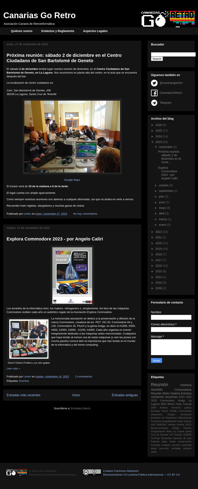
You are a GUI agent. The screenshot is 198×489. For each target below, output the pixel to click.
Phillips (175, 428)
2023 (159, 142)
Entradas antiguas (125, 395)
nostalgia (176, 448)
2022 (159, 231)
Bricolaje (155, 411)
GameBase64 (169, 421)
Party (179, 404)
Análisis (164, 407)
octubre (164, 185)
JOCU (188, 424)
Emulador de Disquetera (164, 417)
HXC (153, 424)
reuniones (171, 397)
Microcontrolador (159, 428)
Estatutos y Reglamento (57, 31)
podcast (187, 448)
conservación (184, 441)
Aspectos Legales (95, 31)
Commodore (185, 411)
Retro (166, 393)
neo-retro (164, 448)
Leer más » (13, 368)
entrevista (186, 445)
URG (188, 397)
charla (172, 441)
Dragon (171, 414)
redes (154, 452)
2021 (159, 237)
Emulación (186, 414)
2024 (159, 136)
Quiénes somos (21, 31)
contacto (165, 445)
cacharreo (157, 397)
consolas (155, 445)
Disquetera (156, 414)
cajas (164, 441)
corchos (176, 445)
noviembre (166, 147)
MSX (163, 404)
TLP (171, 434)
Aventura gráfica (181, 407)
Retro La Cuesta (175, 431)
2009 (159, 288)
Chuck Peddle (169, 411)
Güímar (187, 421)
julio (162, 196)
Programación (158, 431)
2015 (159, 271)
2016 (159, 265)
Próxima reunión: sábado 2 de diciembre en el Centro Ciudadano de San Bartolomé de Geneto (64, 58)
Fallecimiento (184, 417)
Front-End (156, 421)
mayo (163, 207)
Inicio (76, 395)
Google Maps (72, 179)
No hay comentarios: (86, 213)
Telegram (166, 102)
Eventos (24, 380)
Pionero (187, 428)
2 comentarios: (84, 376)
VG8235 (187, 434)
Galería (175, 393)
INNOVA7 (162, 424)
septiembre (166, 191)
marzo (163, 219)
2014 (159, 277)
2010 (159, 282)
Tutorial (187, 404)
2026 (159, 125)
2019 (159, 248)
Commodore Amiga (172, 400)
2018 (159, 254)
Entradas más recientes (23, 395)
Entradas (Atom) (81, 408)
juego (154, 448)
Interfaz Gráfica (176, 424)
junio (162, 202)
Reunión (159, 384)
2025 (159, 130)
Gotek (180, 421)
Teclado (178, 434)
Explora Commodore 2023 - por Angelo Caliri (55, 239)
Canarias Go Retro (39, 15)
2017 (159, 260)
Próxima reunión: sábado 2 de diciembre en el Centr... (169, 157)
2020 (159, 243)
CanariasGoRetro (171, 92)
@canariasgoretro (171, 82)
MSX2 (170, 404)
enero (163, 224)
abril (162, 213)
